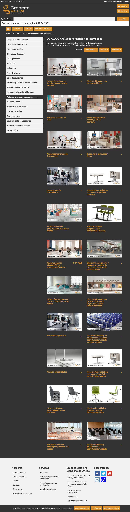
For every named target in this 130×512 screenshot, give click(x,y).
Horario (16, 481)
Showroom (17, 489)
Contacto (17, 485)
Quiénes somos (19, 472)
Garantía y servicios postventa (48, 484)
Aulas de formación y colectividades (38, 34)
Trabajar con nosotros (22, 493)
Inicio (8, 34)
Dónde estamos (19, 477)
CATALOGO (16, 34)
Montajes (44, 472)
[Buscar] (64, 19)
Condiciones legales (48, 489)
